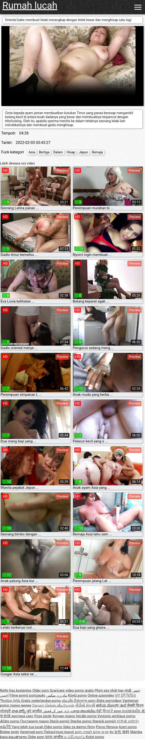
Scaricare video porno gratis (72, 690)
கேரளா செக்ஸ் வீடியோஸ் (53, 705)
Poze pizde (43, 716)
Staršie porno (81, 721)
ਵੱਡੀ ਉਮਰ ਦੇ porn (109, 711)
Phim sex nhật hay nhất (113, 690)
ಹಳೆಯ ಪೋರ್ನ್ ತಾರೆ (111, 705)
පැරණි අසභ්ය (75, 737)
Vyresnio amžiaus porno (116, 716)
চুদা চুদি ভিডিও (125, 695)
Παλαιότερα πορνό (59, 732)
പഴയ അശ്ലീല (83, 711)
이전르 (122, 721)
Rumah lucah (29, 5)
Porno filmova (107, 727)
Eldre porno (53, 727)
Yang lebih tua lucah (28, 727)
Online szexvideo (101, 695)
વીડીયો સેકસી (85, 705)
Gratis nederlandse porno (41, 701)
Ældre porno (10, 721)
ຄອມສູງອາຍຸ (18, 737)
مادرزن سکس (56, 695)
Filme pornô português (27, 695)
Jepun (83, 152)
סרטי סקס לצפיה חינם (92, 732)
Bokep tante (9, 732)
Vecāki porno (86, 716)
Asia (32, 152)
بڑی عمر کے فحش (56, 711)
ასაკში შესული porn (79, 701)
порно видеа (20, 705)
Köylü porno (77, 695)
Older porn (41, 690)
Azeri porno (128, 727)
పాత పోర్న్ (19, 711)
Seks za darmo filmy (79, 727)
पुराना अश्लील (54, 737)
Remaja (97, 152)
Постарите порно (35, 721)
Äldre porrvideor (109, 701)
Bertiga (44, 152)
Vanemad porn (32, 732)
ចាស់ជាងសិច (131, 711)
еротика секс (22, 716)
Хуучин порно (64, 716)
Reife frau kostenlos (16, 690)
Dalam (58, 152)
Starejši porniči (104, 721)
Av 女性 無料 (119, 732)
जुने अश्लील (34, 711)
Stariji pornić (60, 721)
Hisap (71, 152)
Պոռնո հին (10, 701)
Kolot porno (95, 737)
